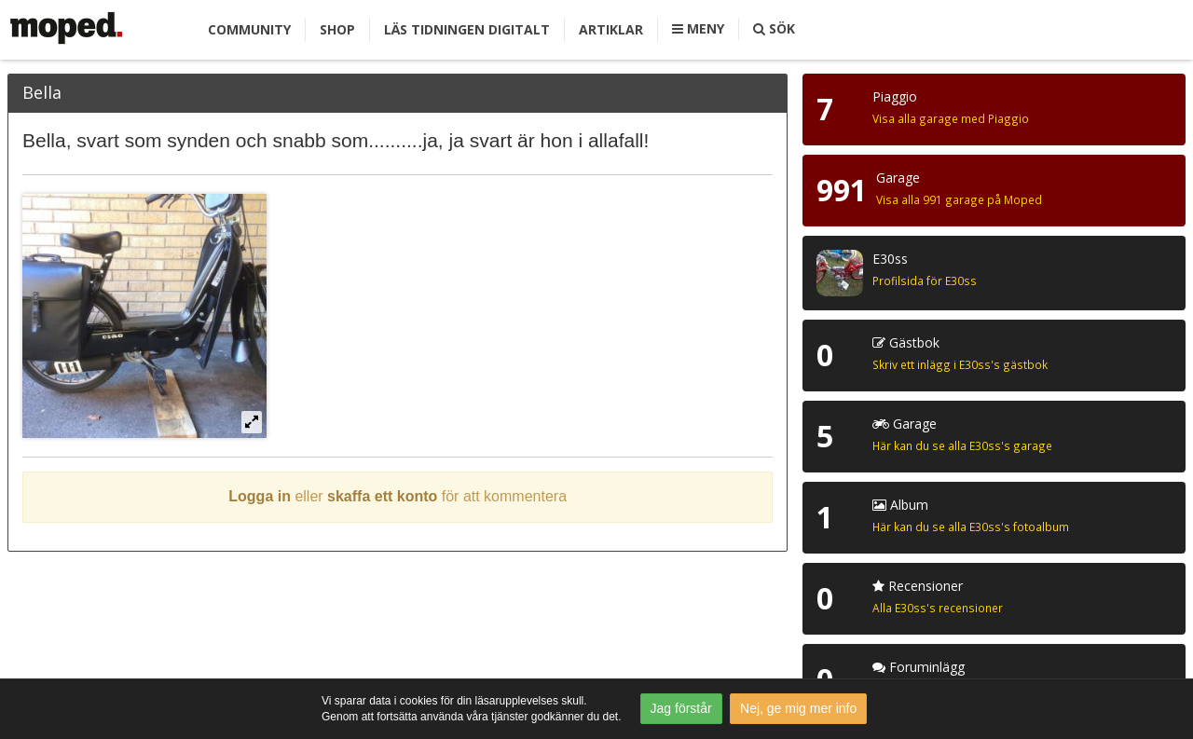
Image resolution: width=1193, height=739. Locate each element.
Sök (774, 28)
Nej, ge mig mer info (798, 708)
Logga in (259, 496)
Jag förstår (681, 708)
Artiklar (611, 29)
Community (249, 29)
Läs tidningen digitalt (467, 29)
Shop (337, 29)
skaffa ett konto (382, 496)
